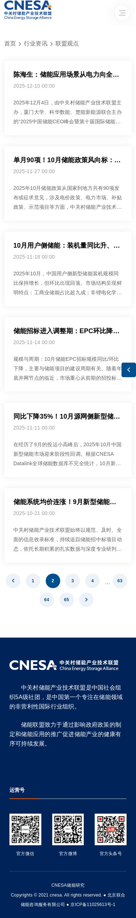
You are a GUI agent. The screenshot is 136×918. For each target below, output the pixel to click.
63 (120, 580)
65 (66, 599)
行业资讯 (36, 43)
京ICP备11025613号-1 (92, 904)
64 (46, 599)
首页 (10, 43)
